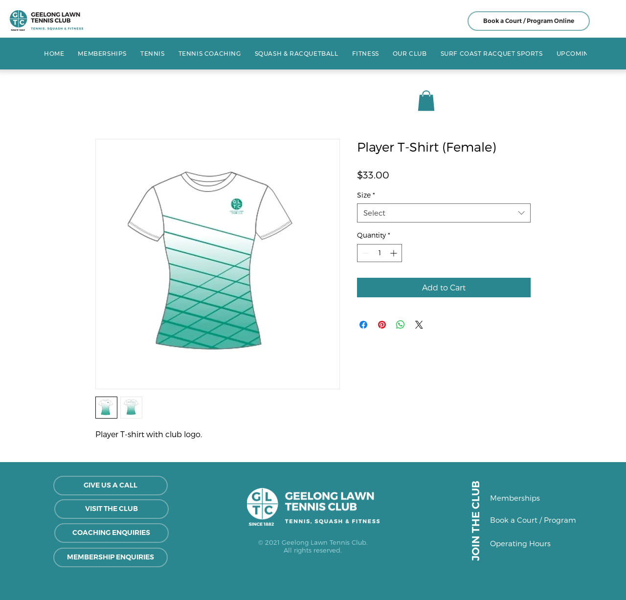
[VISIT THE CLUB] (111, 509)
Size (366, 195)
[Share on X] (419, 325)
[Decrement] (364, 253)
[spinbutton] (379, 253)
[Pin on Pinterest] (382, 325)
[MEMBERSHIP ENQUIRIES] (110, 557)
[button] (152, 53)
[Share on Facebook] (363, 325)
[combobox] (444, 212)
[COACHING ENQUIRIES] (111, 533)
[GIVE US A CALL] (110, 485)
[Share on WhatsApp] (400, 325)
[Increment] (394, 253)
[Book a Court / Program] (533, 520)
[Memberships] (524, 498)
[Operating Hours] (530, 544)
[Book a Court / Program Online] (529, 21)
